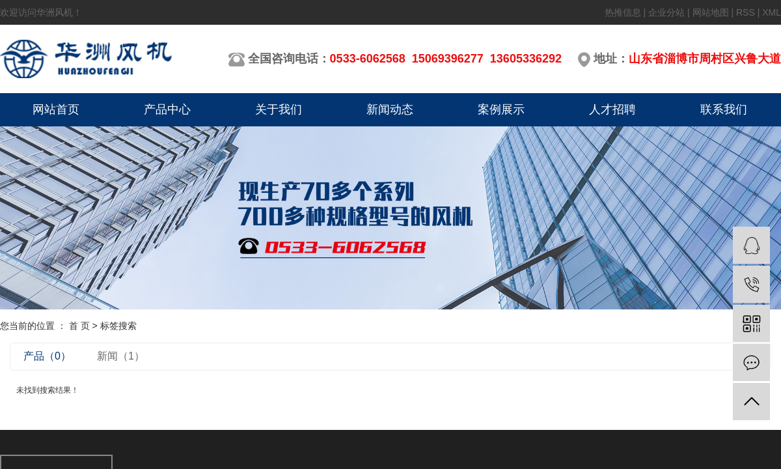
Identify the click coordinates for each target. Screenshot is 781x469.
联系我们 (723, 109)
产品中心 (167, 109)
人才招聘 (612, 109)
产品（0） (47, 356)
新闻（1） (120, 356)
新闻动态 (389, 109)
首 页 (79, 325)
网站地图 (710, 12)
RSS (745, 12)
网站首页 (56, 109)
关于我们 (278, 109)
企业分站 (666, 12)
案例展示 (501, 109)
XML (771, 12)
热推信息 (623, 12)
